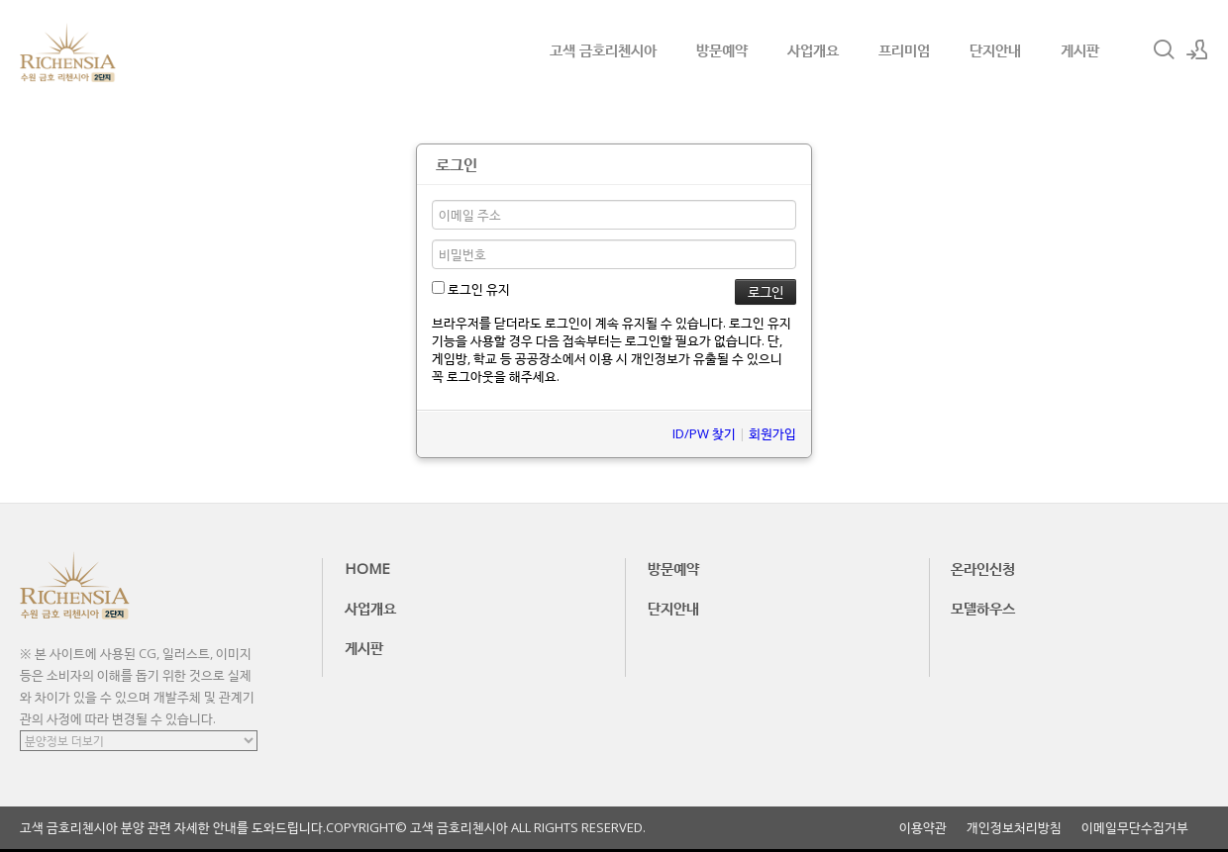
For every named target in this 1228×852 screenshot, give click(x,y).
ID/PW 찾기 (704, 433)
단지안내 (995, 49)
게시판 (1080, 49)
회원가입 (772, 433)
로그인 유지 (471, 289)
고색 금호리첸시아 (603, 49)
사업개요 (813, 49)
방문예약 (722, 49)
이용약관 (923, 827)
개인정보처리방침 (1014, 827)
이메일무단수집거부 (1134, 827)
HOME (367, 568)
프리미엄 (904, 49)
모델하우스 (983, 607)
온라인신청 (983, 568)
